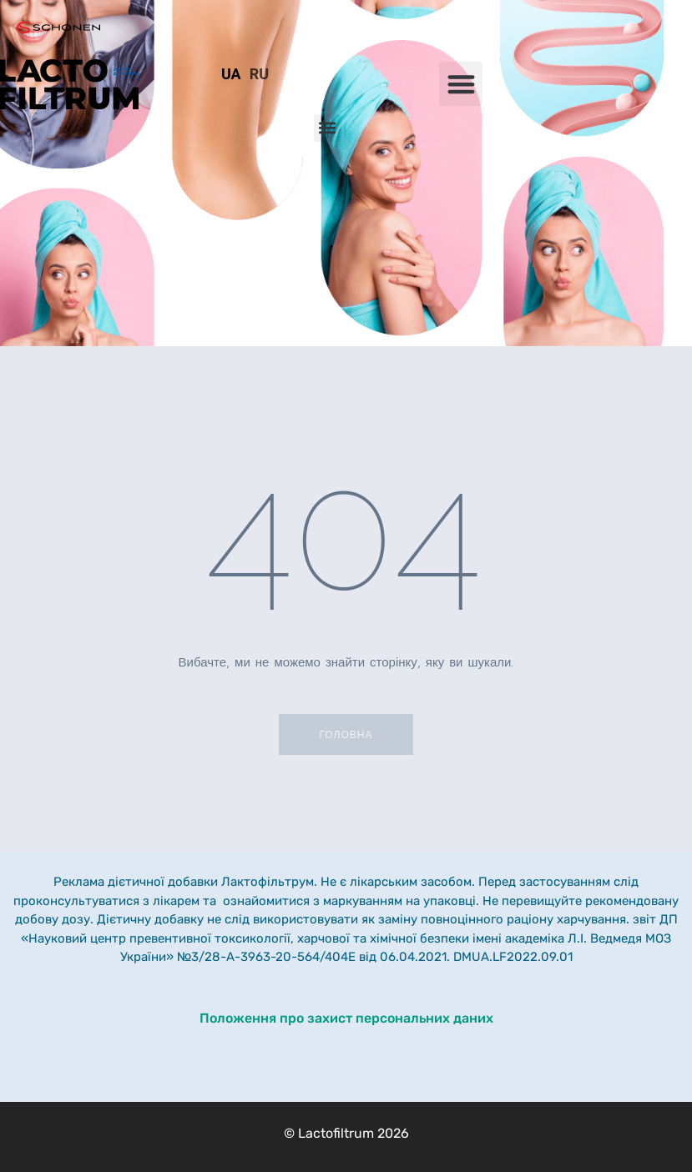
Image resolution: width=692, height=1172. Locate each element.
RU (259, 74)
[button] (461, 84)
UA (231, 74)
